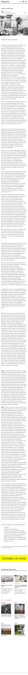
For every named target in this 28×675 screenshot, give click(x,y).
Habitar (6, 547)
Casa (4, 547)
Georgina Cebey (11, 13)
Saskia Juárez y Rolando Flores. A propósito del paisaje (21, 586)
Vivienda (9, 547)
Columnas (3, 602)
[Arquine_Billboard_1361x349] (14, 561)
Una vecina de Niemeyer (20, 635)
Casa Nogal (3, 635)
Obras (16, 602)
